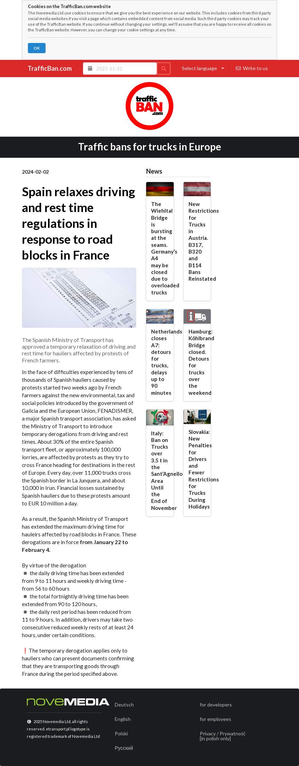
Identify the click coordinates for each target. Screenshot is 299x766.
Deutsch (124, 705)
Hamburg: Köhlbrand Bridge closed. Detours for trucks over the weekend (197, 362)
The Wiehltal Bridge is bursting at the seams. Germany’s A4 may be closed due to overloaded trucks (160, 248)
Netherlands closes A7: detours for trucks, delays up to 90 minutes (160, 362)
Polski (121, 733)
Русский (124, 748)
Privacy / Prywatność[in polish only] (223, 735)
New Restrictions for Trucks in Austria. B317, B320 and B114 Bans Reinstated (197, 241)
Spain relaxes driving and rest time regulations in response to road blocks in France (78, 223)
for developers (216, 705)
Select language (203, 68)
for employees (215, 719)
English (123, 719)
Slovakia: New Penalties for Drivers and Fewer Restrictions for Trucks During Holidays (197, 469)
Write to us (251, 68)
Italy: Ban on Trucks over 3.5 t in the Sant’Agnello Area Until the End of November (160, 470)
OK (37, 48)
